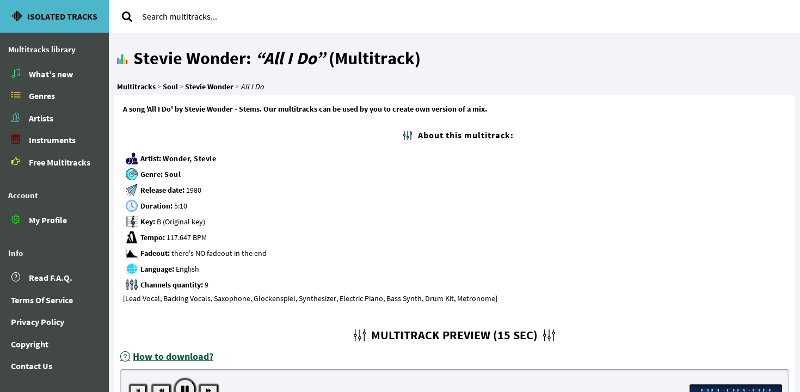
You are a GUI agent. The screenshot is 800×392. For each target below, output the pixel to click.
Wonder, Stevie (189, 158)
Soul (172, 174)
